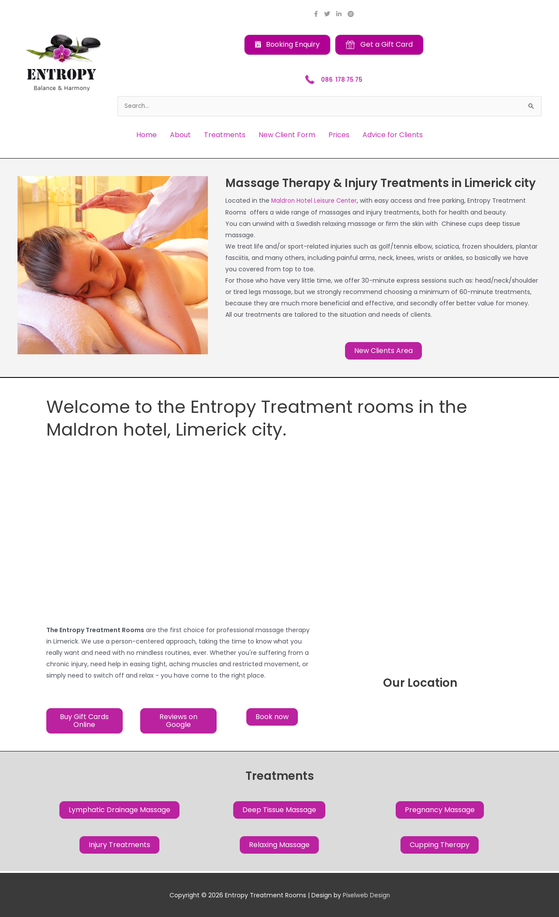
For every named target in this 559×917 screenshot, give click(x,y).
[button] (287, 45)
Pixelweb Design (366, 895)
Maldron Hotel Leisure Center (315, 201)
